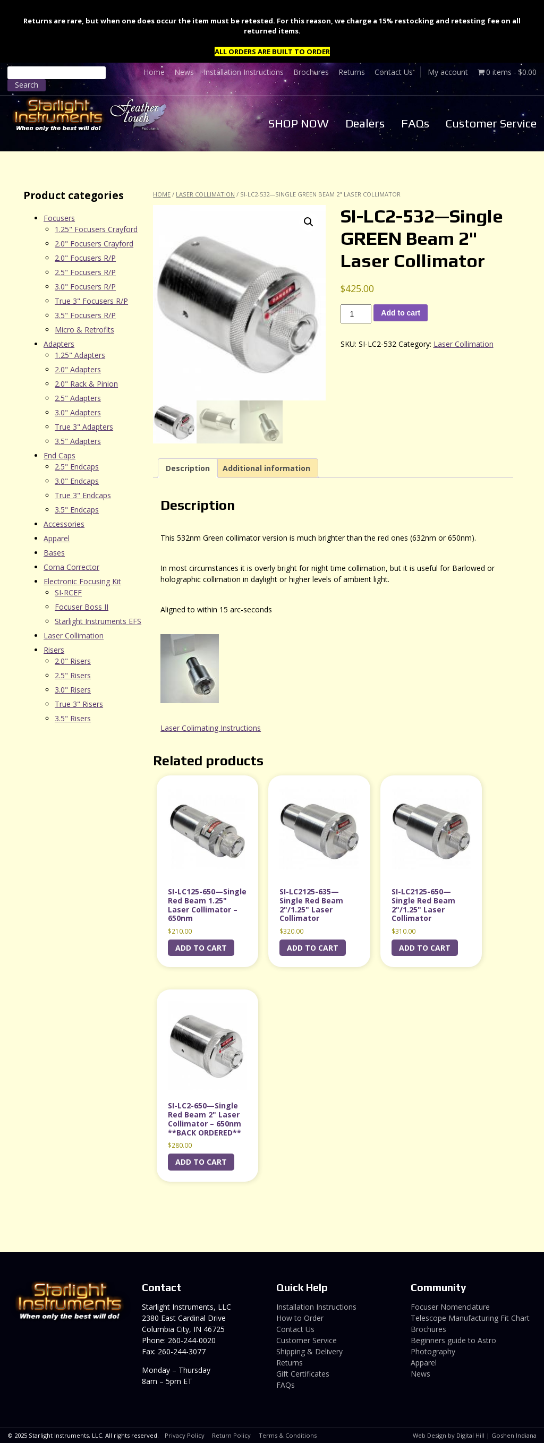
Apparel (57, 538)
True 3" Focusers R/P (91, 301)
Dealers (365, 123)
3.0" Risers (73, 690)
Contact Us (394, 72)
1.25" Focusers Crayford (96, 229)
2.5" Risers (73, 675)
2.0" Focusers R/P (85, 258)
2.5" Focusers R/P (85, 272)
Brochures (311, 72)
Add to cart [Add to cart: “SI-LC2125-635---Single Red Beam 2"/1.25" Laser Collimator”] (312, 948)
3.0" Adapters (78, 412)
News (184, 72)
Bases (54, 553)
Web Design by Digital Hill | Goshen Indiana (475, 1435)
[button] (308, 222)
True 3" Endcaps (83, 495)
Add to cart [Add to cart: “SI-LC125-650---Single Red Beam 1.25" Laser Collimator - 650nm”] (201, 948)
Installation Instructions (243, 72)
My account (448, 72)
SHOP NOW (298, 123)
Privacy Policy (185, 1435)
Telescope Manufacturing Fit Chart (470, 1318)
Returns (351, 72)
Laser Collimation (205, 194)
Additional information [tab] (266, 468)
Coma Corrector (71, 567)
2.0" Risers (73, 661)
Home (154, 72)
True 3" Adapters (84, 427)
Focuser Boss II (81, 607)
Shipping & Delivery (309, 1351)
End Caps (59, 455)
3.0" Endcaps (77, 481)
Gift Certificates (302, 1374)
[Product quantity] (356, 313)
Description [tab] (188, 468)
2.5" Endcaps (77, 467)
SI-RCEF (68, 592)
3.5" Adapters (78, 441)
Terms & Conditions (288, 1435)
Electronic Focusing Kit (82, 581)
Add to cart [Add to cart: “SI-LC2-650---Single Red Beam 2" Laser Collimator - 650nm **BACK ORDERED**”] (201, 1162)
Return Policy (231, 1435)
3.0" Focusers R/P (85, 286)
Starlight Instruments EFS (98, 621)
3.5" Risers (73, 718)
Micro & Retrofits (84, 330)
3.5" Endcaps (77, 510)
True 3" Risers (79, 704)
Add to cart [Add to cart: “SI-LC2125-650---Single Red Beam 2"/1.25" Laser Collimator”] (424, 948)
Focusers (59, 218)
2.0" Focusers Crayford (94, 243)
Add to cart (400, 313)
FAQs (415, 123)
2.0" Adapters (78, 369)
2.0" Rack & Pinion (86, 384)
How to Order (300, 1318)
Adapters (59, 344)
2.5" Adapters (78, 398)
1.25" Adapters (80, 355)
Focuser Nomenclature (450, 1307)
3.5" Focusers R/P (85, 315)
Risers (54, 650)
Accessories (64, 524)
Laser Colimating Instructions (210, 728)
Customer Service (491, 123)
